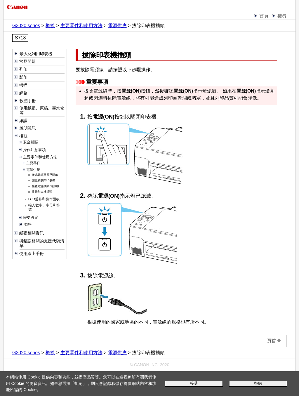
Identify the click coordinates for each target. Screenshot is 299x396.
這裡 (123, 377)
